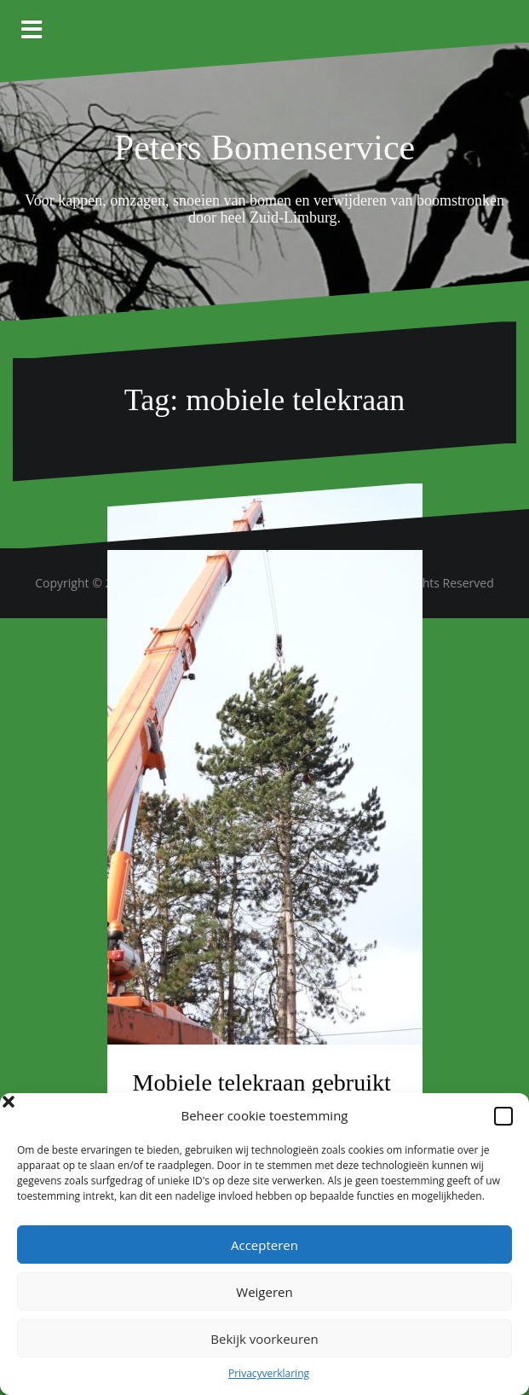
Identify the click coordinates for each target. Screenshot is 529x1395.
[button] (503, 1116)
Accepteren (264, 1244)
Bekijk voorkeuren (264, 1338)
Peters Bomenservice (264, 147)
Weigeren (264, 1291)
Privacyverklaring (268, 1373)
